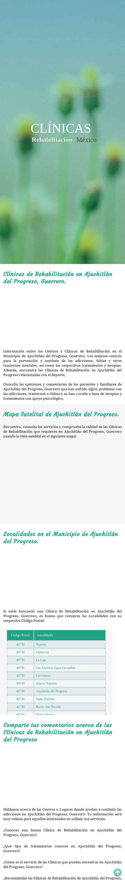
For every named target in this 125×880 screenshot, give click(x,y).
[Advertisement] (62, 317)
